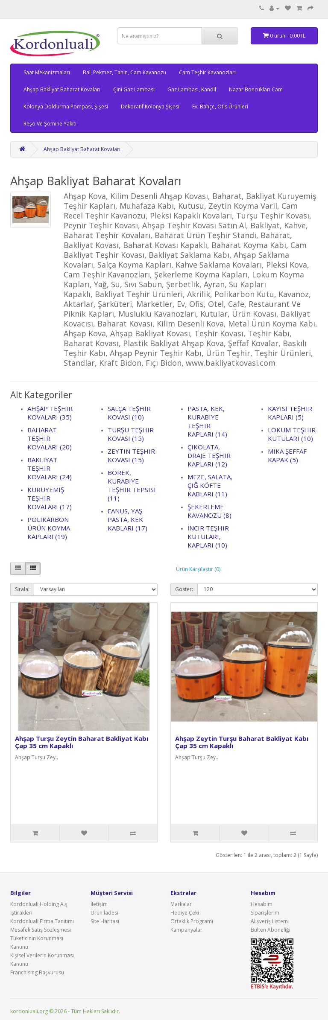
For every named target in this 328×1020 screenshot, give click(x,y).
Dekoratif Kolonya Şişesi (150, 106)
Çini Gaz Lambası (134, 89)
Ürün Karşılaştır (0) (198, 569)
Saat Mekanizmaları (46, 72)
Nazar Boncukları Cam (256, 89)
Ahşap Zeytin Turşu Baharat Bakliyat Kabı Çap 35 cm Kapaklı (241, 742)
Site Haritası (105, 921)
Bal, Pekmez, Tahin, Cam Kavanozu (124, 72)
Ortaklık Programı (191, 921)
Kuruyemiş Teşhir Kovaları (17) (49, 498)
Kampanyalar (186, 929)
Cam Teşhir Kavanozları (207, 72)
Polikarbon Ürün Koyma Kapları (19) (48, 528)
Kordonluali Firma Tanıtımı (42, 921)
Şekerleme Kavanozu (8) (209, 510)
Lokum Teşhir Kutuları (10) (292, 434)
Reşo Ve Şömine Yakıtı (49, 123)
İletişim (99, 904)
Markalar (181, 904)
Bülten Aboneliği (270, 929)
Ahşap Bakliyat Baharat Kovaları (61, 89)
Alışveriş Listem (269, 921)
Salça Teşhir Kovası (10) (129, 412)
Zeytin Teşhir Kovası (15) (131, 455)
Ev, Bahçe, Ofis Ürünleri (220, 106)
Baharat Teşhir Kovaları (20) (49, 438)
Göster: (184, 589)
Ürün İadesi (104, 912)
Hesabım (261, 904)
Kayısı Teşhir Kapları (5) (290, 412)
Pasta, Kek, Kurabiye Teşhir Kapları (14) (207, 421)
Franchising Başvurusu (37, 972)
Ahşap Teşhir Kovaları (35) (50, 412)
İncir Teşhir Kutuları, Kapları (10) (208, 536)
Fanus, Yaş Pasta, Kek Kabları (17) (127, 519)
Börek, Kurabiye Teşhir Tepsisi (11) (132, 485)
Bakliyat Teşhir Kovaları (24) (49, 468)
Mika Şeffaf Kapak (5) (287, 455)
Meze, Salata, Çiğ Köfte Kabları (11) (209, 485)
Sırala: (22, 589)
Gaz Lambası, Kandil (191, 89)
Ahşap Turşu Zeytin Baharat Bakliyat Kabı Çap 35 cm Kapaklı (81, 742)
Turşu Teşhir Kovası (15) (131, 434)
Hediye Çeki (184, 912)
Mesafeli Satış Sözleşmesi (40, 929)
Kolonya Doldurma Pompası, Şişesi (65, 106)
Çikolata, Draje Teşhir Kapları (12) (209, 455)
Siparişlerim (265, 912)
